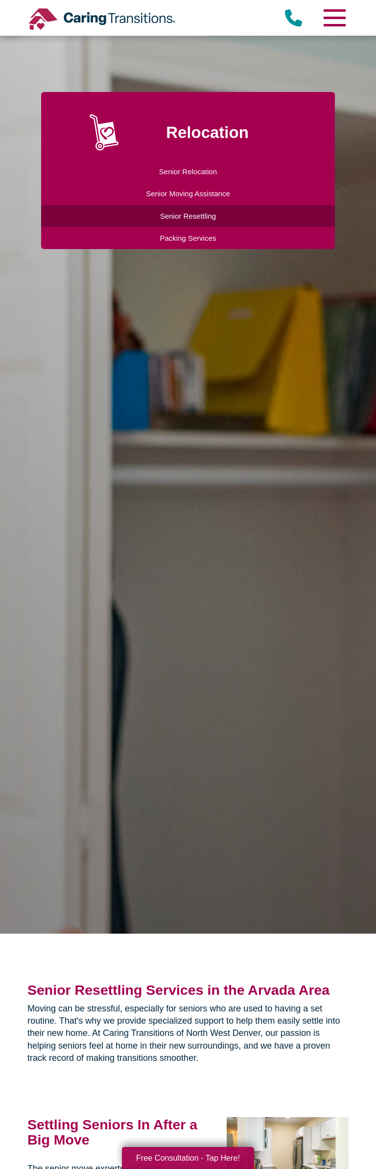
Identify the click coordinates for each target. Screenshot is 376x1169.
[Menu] (334, 18)
